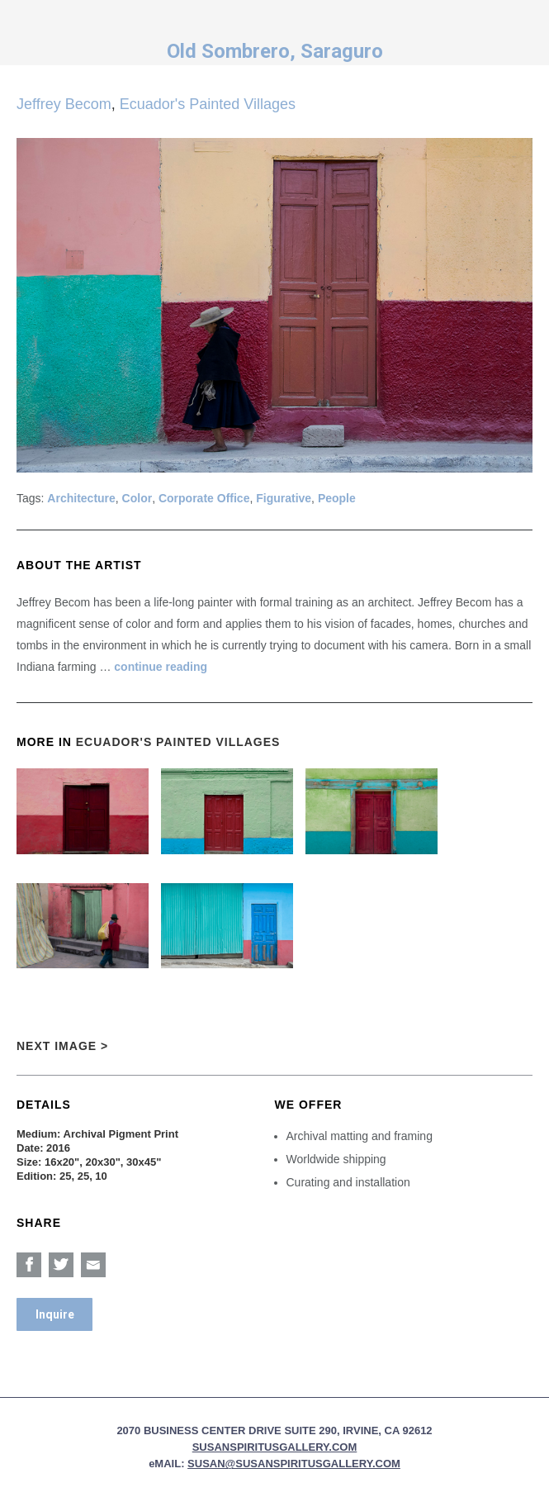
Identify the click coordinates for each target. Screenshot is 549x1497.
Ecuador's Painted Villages (208, 104)
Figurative (283, 498)
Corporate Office (204, 498)
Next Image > (62, 1046)
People (337, 498)
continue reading (160, 666)
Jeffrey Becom (64, 104)
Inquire (54, 1314)
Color (137, 498)
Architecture (81, 498)
